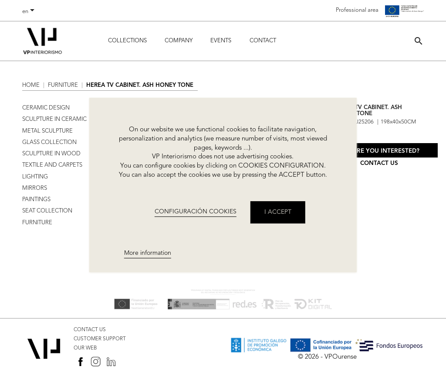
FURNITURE (37, 223)
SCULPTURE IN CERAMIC (54, 119)
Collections (127, 41)
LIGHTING (35, 177)
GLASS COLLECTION (49, 142)
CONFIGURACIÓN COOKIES (196, 212)
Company (179, 41)
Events (220, 41)
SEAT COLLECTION (47, 211)
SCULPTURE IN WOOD (51, 154)
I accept (277, 212)
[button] (418, 41)
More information (147, 253)
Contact (263, 41)
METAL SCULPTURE (47, 131)
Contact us (379, 163)
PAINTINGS (36, 199)
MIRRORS (34, 188)
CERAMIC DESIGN (46, 108)
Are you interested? (385, 151)
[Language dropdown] (29, 12)
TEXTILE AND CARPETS (52, 165)
